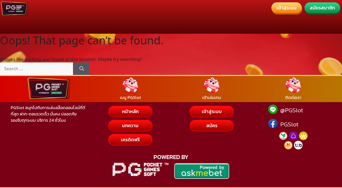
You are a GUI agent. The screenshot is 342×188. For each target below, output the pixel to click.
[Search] (81, 68)
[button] (286, 7)
